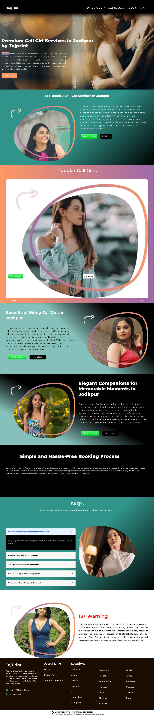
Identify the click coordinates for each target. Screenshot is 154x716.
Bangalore (104, 670)
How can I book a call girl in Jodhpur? (23, 555)
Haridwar (103, 703)
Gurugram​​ (76, 702)
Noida (129, 670)
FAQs (144, 8)
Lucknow (75, 686)
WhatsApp (89, 136)
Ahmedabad (105, 681)
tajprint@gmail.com (18, 690)
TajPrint (14, 665)
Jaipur (74, 675)
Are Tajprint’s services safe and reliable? (24, 564)
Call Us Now (9, 75)
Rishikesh (130, 681)
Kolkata (102, 676)
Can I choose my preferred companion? (24, 574)
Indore (74, 680)
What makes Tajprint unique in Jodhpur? (24, 583)
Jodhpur (130, 692)
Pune (128, 698)
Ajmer (129, 676)
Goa (73, 691)
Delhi (101, 692)
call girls (5, 54)
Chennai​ (103, 698)
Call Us (106, 136)
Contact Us (133, 8)
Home (47, 669)
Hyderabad (76, 697)
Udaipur (130, 687)
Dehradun (76, 669)
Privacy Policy (94, 8)
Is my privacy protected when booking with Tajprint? (29, 532)
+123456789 (13, 694)
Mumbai (103, 687)
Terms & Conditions (115, 8)
